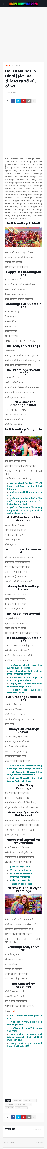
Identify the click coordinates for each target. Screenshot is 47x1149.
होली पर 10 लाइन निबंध (20, 866)
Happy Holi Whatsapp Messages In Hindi (24, 691)
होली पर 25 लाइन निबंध (20, 877)
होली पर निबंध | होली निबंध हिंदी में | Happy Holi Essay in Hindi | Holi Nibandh (24, 486)
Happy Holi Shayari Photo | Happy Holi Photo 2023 (24, 1045)
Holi (13, 1011)
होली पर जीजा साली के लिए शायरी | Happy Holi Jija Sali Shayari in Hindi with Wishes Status (24, 510)
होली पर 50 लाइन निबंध (20, 880)
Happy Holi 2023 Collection (15, 1104)
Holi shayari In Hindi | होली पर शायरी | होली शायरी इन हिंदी (24, 672)
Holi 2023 (9, 1108)
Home (7, 65)
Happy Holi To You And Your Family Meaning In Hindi (24, 685)
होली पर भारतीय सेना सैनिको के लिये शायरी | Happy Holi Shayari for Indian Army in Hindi (24, 501)
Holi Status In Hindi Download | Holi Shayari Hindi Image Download (24, 767)
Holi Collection (21, 1108)
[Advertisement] (23, 34)
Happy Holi (16, 65)
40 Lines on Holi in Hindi (21, 873)
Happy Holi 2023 (29, 1101)
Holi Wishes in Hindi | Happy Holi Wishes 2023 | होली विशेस (24, 666)
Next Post (39, 1142)
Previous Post (9, 1142)
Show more (37, 1129)
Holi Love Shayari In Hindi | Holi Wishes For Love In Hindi (24, 779)
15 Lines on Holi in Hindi (21, 884)
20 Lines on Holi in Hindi (21, 870)
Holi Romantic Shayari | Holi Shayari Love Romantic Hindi (24, 773)
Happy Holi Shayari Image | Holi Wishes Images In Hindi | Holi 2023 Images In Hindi (24, 1037)
